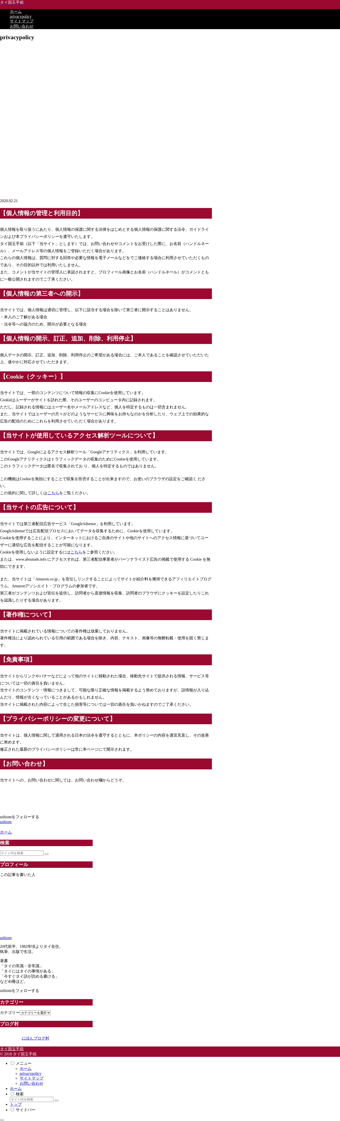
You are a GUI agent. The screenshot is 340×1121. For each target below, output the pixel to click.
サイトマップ (31, 1078)
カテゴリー (10, 1012)
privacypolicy (30, 1073)
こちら (53, 493)
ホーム (26, 1068)
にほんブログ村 (24, 1038)
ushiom (6, 938)
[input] (22, 853)
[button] (47, 854)
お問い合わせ (31, 1083)
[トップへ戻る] (2, 1120)
